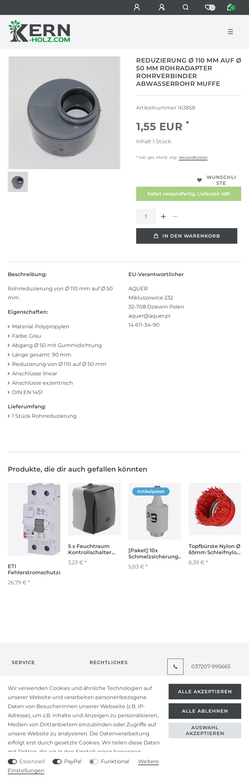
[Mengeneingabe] (146, 216)
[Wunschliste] (208, 7)
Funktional (115, 761)
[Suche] (186, 7)
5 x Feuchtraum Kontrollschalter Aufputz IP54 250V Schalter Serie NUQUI (93, 549)
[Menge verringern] (175, 216)
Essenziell (32, 761)
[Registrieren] (163, 7)
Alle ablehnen (205, 711)
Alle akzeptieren (205, 692)
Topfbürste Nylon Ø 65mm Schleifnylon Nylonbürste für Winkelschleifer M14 (214, 549)
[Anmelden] (138, 7)
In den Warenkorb (187, 236)
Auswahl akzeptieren (205, 730)
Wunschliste (216, 180)
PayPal (72, 761)
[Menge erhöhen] (163, 216)
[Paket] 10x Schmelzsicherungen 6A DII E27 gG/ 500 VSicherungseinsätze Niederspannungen (156, 553)
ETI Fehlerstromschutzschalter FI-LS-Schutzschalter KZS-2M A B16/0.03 (44, 569)
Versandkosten (193, 157)
